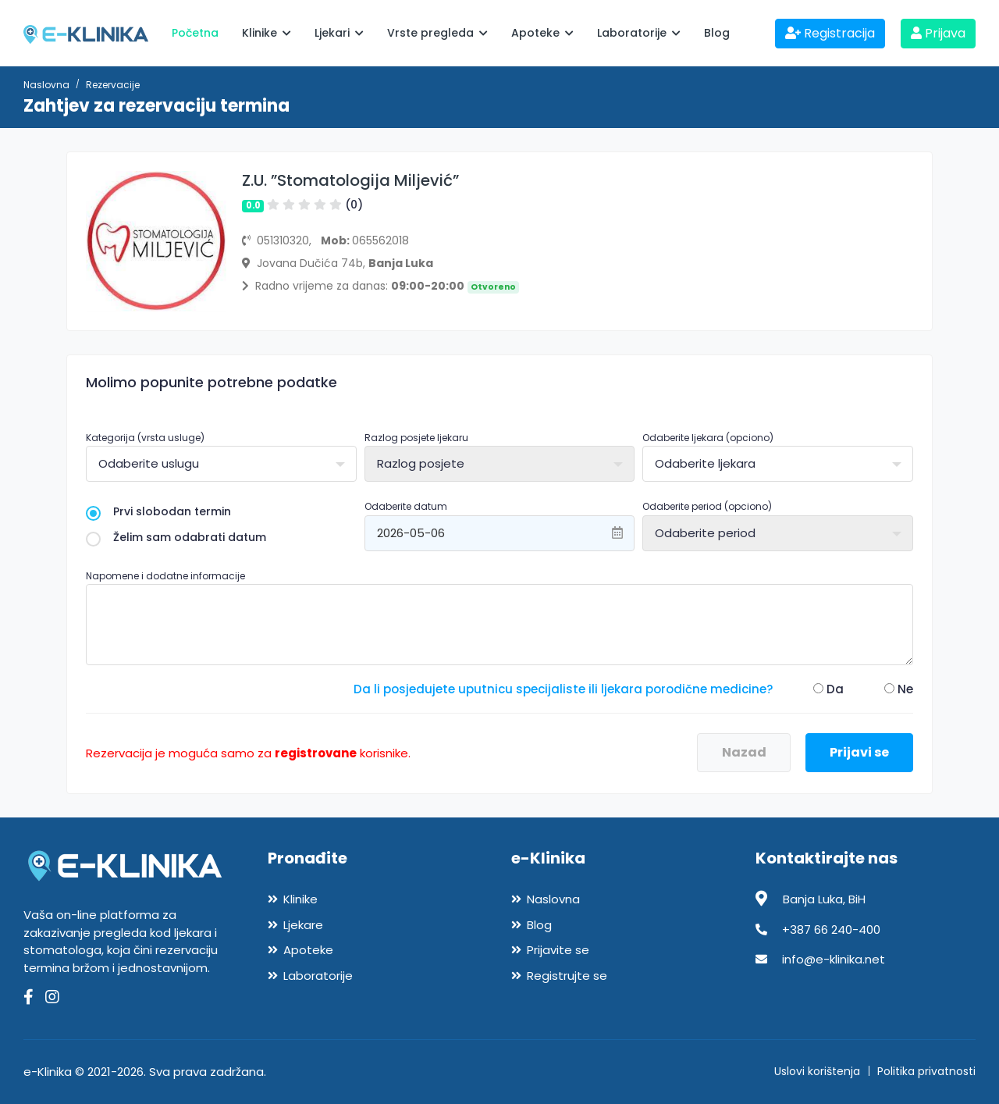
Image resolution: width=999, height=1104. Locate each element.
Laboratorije (639, 33)
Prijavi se (859, 752)
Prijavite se (558, 950)
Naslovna (46, 84)
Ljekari (339, 33)
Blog (717, 33)
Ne (898, 689)
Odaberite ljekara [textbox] (705, 463)
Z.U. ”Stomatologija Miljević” (350, 180)
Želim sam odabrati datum (176, 537)
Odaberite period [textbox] (705, 533)
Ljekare (303, 925)
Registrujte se (567, 975)
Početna (195, 33)
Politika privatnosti (926, 1071)
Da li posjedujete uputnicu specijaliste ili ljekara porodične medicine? (563, 689)
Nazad (744, 752)
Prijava (938, 33)
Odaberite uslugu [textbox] (148, 463)
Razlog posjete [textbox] (420, 463)
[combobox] (221, 464)
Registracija (830, 33)
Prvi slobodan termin (158, 512)
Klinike (266, 33)
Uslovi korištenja (817, 1071)
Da (828, 689)
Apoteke (542, 33)
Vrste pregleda (437, 33)
